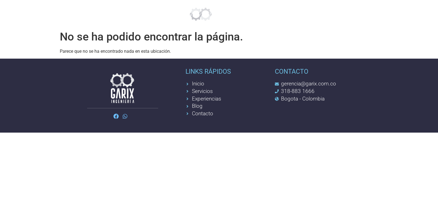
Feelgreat (150, 14)
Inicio (74, 14)
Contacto (317, 14)
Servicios (108, 14)
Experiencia (272, 14)
